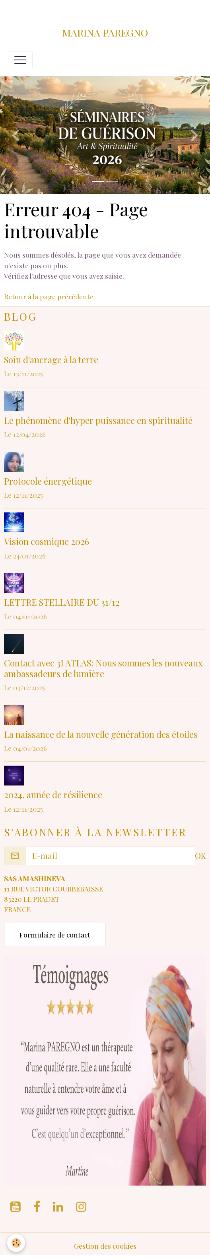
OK (200, 855)
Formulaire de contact (54, 934)
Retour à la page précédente (48, 296)
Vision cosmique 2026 (46, 541)
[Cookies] (16, 1243)
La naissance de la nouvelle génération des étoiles (101, 734)
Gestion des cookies (105, 1245)
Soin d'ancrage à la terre (51, 360)
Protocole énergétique (48, 481)
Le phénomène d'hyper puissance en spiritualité (98, 420)
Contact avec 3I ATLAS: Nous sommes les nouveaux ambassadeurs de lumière (103, 668)
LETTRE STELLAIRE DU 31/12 (62, 602)
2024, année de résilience (53, 795)
